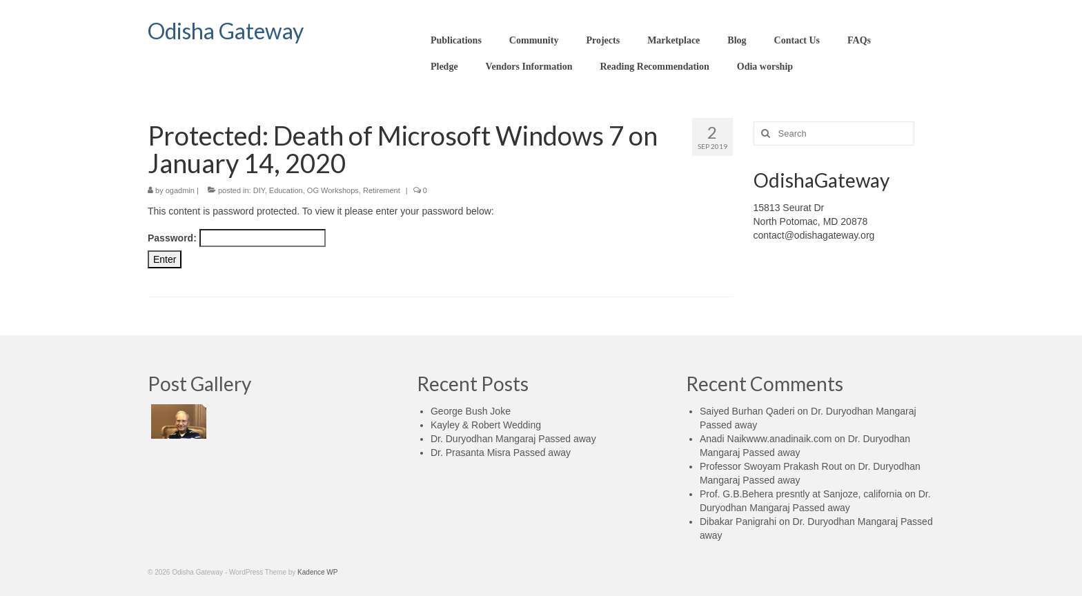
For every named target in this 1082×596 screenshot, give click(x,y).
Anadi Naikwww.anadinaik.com (766, 438)
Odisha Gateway (226, 30)
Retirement (381, 190)
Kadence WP (317, 572)
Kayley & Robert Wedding (486, 424)
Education (286, 190)
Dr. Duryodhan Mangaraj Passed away (513, 438)
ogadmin (180, 190)
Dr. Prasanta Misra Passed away (501, 452)
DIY (259, 190)
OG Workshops (333, 190)
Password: (237, 238)
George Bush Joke (471, 411)
